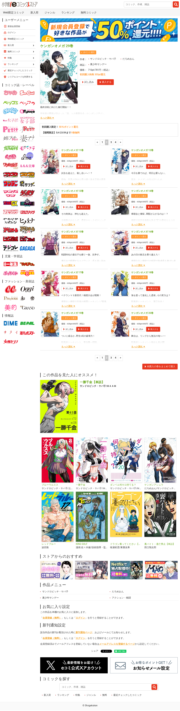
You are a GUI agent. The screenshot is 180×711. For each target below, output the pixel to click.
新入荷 (34, 12)
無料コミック (89, 12)
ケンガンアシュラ (153, 485)
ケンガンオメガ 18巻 (142, 272)
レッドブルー (49, 544)
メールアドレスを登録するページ (117, 644)
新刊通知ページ (84, 632)
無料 (104, 695)
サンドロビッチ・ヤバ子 (103, 59)
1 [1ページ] (102, 142)
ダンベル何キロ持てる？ (123, 485)
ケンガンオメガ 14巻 (142, 191)
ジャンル (49, 12)
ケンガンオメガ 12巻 (142, 150)
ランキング (68, 12)
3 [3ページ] (111, 142)
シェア (94, 651)
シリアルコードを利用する (20, 77)
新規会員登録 (14, 26)
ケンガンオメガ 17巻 (72, 272)
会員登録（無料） (52, 618)
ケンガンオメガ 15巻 (72, 231)
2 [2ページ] (106, 142)
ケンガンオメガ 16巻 (142, 231)
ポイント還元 (89, 52)
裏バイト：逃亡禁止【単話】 (159, 544)
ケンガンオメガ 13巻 (72, 191)
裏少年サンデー (98, 64)
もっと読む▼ (47, 118)
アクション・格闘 (121, 597)
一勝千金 (80, 485)
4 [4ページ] (115, 142)
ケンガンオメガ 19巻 (72, 313)
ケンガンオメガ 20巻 (142, 313)
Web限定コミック (13, 12)
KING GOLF (81, 544)
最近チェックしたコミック (127, 695)
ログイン (80, 618)
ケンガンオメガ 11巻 (72, 150)
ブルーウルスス (50, 485)
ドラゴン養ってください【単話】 (126, 544)
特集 (77, 695)
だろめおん (128, 59)
